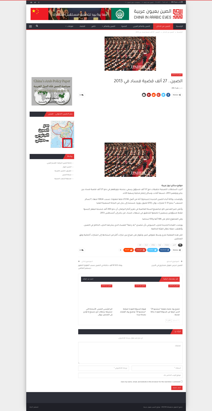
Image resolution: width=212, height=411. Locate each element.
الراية (31, 407)
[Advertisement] (130, 118)
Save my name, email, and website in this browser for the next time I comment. (150, 381)
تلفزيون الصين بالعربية (63, 171)
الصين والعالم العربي (141, 26)
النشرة (124, 26)
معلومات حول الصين (133, 2)
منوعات (70, 26)
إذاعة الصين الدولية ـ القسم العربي (59, 163)
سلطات (153, 245)
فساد (146, 245)
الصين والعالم (109, 26)
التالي (168, 320)
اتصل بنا (157, 2)
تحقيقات (166, 245)
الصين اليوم (67, 167)
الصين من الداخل (163, 26)
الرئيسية (179, 26)
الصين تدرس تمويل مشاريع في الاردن (166, 265)
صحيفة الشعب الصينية (63, 179)
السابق (176, 320)
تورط (159, 245)
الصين (174, 245)
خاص (93, 26)
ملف (140, 245)
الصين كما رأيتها (148, 2)
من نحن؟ (165, 2)
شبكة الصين (66, 175)
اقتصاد (82, 26)
